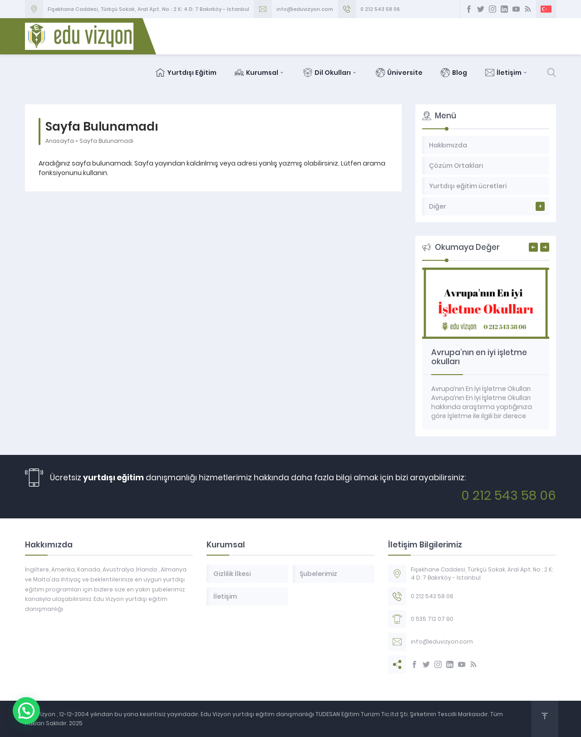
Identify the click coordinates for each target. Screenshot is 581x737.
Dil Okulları (330, 72)
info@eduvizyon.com (304, 9)
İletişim (506, 72)
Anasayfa (59, 141)
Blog (454, 72)
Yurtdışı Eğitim (186, 72)
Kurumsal (260, 72)
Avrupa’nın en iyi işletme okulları (479, 357)
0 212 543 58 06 (380, 9)
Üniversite (399, 72)
